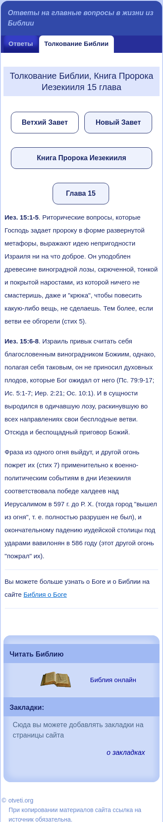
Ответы (21, 43)
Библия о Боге (45, 594)
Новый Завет (118, 122)
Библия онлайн (113, 679)
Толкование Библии (76, 43)
